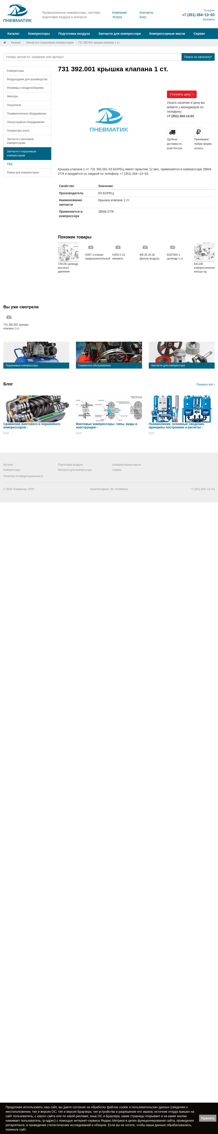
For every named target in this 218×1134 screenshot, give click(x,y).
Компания (119, 12)
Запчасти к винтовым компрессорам (20, 141)
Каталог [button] (13, 33)
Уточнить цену (182, 94)
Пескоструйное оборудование (25, 122)
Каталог (16, 42)
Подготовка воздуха (70, 464)
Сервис (199, 33)
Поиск (198, 57)
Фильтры (12, 96)
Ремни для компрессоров (23, 172)
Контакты (146, 12)
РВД (9, 164)
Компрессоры (15, 70)
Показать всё (205, 384)
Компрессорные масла (167, 33)
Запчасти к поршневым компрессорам (49, 42)
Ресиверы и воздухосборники (25, 87)
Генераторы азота (18, 130)
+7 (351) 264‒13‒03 (198, 15)
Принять (207, 1118)
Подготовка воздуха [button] (74, 33)
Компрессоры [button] (39, 33)
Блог (143, 17)
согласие (79, 1107)
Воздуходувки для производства (27, 79)
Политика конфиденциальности (23, 476)
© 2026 (7, 489)
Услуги (117, 17)
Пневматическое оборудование (26, 113)
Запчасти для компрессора (119, 33)
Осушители (14, 105)
